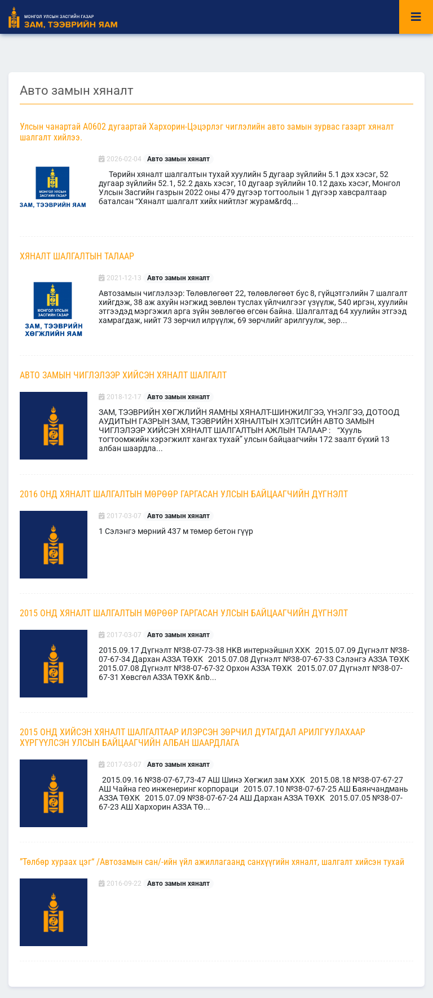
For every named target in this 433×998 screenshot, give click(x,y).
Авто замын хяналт (178, 159)
